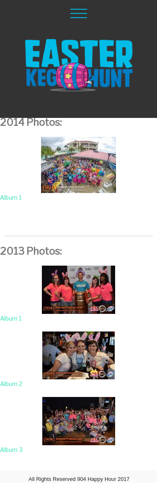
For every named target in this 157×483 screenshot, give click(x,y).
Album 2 (11, 383)
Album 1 (10, 197)
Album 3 (11, 449)
